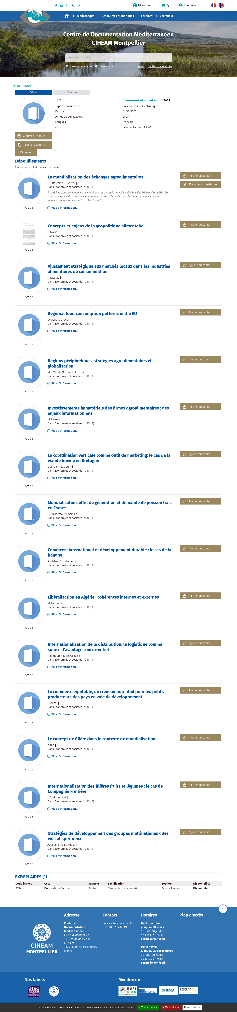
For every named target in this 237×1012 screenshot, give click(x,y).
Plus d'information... (65, 207)
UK (220, 5)
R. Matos (52, 561)
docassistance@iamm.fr (117, 923)
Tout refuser (170, 1007)
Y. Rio (50, 745)
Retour (28, 85)
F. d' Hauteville (56, 655)
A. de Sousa (68, 845)
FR (212, 5)
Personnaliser (192, 1007)
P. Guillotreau (55, 514)
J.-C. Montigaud (56, 797)
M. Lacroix (53, 419)
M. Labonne (54, 603)
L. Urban (80, 372)
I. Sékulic (71, 514)
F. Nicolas (53, 277)
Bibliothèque (85, 16)
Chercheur (166, 16)
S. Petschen (67, 561)
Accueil (66, 16)
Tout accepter (148, 1007)
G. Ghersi (69, 183)
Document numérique (203, 184)
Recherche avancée (160, 66)
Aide (141, 66)
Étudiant (147, 16)
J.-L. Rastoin (54, 183)
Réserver (25, 152)
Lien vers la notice (35, 145)
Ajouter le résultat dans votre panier (37, 167)
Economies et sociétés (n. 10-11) (74, 187)
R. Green (72, 655)
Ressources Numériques (118, 16)
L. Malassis (54, 232)
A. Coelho (53, 845)
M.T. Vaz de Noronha (60, 372)
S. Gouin (66, 466)
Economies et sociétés (140, 100)
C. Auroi (52, 703)
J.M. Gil (51, 319)
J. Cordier (53, 466)
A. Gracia (63, 319)
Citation (72, 92)
